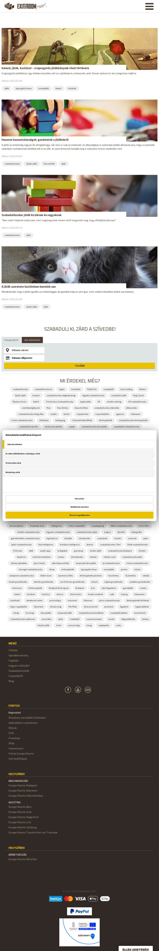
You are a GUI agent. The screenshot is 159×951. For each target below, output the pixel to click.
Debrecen (88, 600)
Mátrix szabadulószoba (121, 525)
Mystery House (19, 401)
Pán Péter (72, 606)
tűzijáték (68, 538)
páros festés (39, 563)
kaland (58, 88)
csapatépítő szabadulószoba (126, 426)
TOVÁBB (80, 366)
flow (48, 407)
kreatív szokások (95, 594)
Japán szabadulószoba (21, 544)
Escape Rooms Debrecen (23, 790)
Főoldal (13, 650)
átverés (89, 544)
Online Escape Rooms (21, 753)
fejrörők (121, 532)
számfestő (15, 600)
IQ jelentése (130, 575)
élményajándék (105, 420)
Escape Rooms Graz (20, 812)
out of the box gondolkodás (72, 581)
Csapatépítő (16, 676)
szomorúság (74, 625)
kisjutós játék (43, 625)
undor (118, 625)
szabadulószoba (12, 163)
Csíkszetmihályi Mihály (82, 420)
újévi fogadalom (109, 588)
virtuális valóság (114, 401)
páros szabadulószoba (109, 600)
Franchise (14, 738)
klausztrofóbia (81, 407)
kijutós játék (31, 163)
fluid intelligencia (45, 544)
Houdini (117, 538)
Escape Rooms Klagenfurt (24, 817)
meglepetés (104, 625)
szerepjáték (43, 88)
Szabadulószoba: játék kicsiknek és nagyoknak (31, 215)
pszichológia (55, 600)
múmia (137, 569)
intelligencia (56, 525)
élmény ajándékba (19, 563)
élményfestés (77, 557)
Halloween (135, 414)
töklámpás (44, 420)
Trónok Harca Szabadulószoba (59, 401)
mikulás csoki (110, 557)
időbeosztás (131, 407)
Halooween (139, 594)
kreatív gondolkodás (18, 581)
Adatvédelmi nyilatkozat (23, 723)
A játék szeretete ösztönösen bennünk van (29, 286)
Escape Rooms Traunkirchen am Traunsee (33, 832)
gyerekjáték (128, 588)
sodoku (61, 557)
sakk (112, 594)
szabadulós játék (118, 395)
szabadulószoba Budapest (120, 550)
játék (7, 88)
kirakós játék (95, 550)
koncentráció (140, 612)
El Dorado (17, 550)
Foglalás (13, 660)
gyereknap (78, 550)
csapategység (97, 525)
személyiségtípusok (31, 407)
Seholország (55, 606)
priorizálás (46, 619)
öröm (58, 625)
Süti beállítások (18, 759)
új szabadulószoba (111, 563)
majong (124, 594)
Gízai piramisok (91, 606)
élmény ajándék (35, 588)
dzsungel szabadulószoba (30, 569)
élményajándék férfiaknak (138, 600)
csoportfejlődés (102, 414)
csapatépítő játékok (118, 612)
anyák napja (45, 550)
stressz (60, 594)
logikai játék (85, 401)
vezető (111, 619)
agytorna (120, 414)
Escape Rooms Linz (20, 822)
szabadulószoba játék (132, 557)
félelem (142, 389)
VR (99, 401)
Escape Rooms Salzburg (23, 827)
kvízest (94, 581)
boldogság (60, 420)
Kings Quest (138, 395)
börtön (67, 414)
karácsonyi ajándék (53, 426)
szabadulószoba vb (43, 389)
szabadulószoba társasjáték (94, 426)
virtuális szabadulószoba (28, 532)
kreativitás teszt (37, 525)
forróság (30, 612)
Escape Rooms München (23, 859)
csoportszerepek (94, 619)
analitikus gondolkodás (139, 581)
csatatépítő (75, 619)
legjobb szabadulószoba (93, 395)
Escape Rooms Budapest (23, 785)
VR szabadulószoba (137, 401)
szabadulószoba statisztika (107, 407)
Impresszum (16, 748)
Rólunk (13, 728)
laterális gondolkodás (43, 581)
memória (46, 594)
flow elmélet (49, 163)
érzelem (36, 395)
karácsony (17, 588)
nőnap (52, 569)
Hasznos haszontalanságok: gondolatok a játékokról (35, 139)
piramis (124, 569)
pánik (60, 619)
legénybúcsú (52, 538)
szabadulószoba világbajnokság (61, 395)
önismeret (72, 600)
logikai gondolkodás (113, 581)
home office (144, 525)
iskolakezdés (84, 538)
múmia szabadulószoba (137, 563)
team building (126, 389)
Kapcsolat (15, 712)
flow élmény (62, 407)
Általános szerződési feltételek (27, 718)
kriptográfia (136, 532)
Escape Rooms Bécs (20, 807)
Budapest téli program (59, 588)
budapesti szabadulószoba (22, 575)
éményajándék (67, 569)
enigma (107, 532)
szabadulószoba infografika (30, 414)
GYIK (11, 733)
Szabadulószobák (19, 671)
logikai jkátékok (142, 606)
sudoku (143, 588)
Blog (11, 681)
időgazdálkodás (128, 619)
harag (89, 625)
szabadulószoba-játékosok (22, 619)
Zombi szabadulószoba (21, 420)
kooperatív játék (65, 612)
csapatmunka (82, 414)
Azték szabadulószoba (137, 544)
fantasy (145, 619)
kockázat (72, 88)
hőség (16, 612)
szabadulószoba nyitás (87, 532)
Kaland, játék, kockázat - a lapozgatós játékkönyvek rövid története (45, 68)
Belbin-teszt (46, 575)
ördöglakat (62, 550)
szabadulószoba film (29, 426)
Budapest (80, 588)
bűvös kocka (75, 594)
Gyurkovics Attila (65, 575)
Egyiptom (124, 606)
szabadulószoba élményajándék (133, 420)
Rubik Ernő (92, 389)
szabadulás (102, 538)
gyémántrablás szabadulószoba (25, 538)
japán (145, 538)
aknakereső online (34, 600)
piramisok (108, 606)
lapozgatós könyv (24, 88)
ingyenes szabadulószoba (58, 532)
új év (93, 588)
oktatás (146, 575)
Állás (11, 743)
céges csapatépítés (18, 606)
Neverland (38, 606)
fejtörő (36, 401)
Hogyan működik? (19, 666)
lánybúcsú (21, 557)
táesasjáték (46, 612)
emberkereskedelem (42, 557)
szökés (53, 414)
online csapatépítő (76, 525)
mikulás (93, 557)
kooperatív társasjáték (86, 563)
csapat (72, 426)
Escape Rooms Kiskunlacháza (26, 796)
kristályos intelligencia (70, 544)
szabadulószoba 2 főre (110, 544)
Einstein (142, 550)
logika (61, 389)
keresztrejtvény (16, 525)
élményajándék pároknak (91, 575)
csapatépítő (108, 389)
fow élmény (113, 575)
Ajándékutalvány (18, 655)
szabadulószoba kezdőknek (91, 612)
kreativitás (75, 389)
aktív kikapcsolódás (60, 563)
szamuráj (132, 538)
